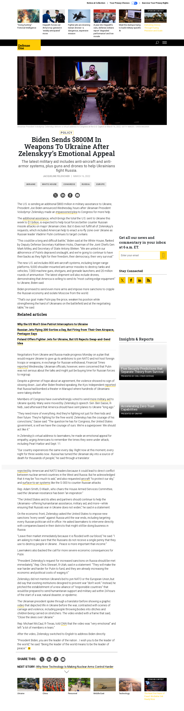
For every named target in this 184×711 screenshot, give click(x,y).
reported (22, 369)
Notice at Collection (96, 3)
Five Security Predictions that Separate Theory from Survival (142, 372)
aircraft (85, 481)
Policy (67, 135)
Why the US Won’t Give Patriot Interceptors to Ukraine (52, 326)
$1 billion (33, 224)
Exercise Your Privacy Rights (155, 3)
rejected (22, 473)
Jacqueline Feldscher (56, 178)
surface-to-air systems (36, 485)
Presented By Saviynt (131, 416)
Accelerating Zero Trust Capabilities (137, 410)
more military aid (100, 401)
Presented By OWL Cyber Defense (137, 378)
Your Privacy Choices (123, 3)
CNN (64, 626)
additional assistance (36, 220)
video (20, 607)
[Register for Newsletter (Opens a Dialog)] (163, 258)
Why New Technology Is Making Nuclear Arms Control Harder (74, 669)
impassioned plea (66, 214)
